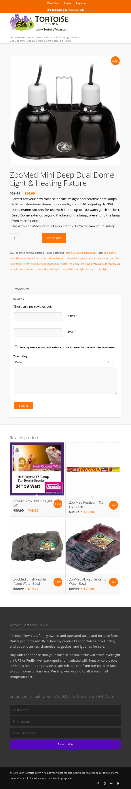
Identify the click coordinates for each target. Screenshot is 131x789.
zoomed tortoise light (73, 269)
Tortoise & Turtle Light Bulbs (81, 252)
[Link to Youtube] (111, 783)
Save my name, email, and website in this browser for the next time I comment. (67, 347)
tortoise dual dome (35, 258)
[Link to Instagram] (104, 783)
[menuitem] (53, 3)
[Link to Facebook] (98, 783)
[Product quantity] (14, 238)
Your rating (20, 356)
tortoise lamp (101, 258)
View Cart (53, 3)
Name (72, 316)
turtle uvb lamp (69, 263)
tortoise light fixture (48, 263)
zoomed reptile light (48, 269)
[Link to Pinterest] (118, 783)
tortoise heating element (79, 258)
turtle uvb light (88, 263)
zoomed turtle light (96, 269)
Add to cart (54, 238)
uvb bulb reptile (106, 263)
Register (81, 3)
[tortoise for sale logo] (54, 22)
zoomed (30, 269)
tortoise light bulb (26, 263)
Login (67, 3)
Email (71, 331)
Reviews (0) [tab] (21, 288)
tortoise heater (55, 258)
